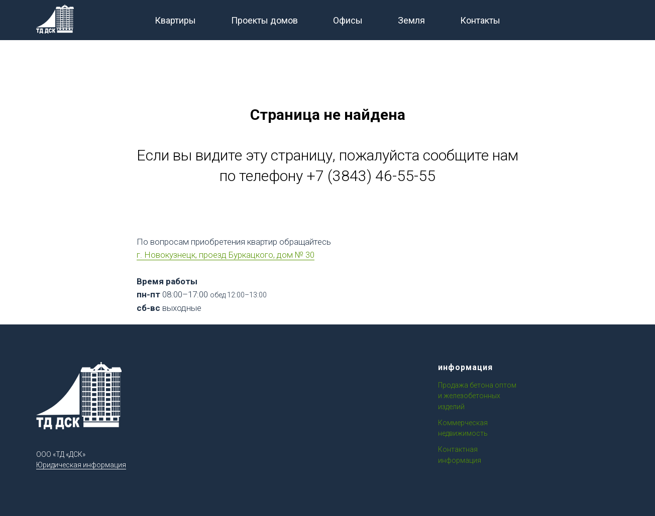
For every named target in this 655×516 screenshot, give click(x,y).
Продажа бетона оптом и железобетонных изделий (477, 396)
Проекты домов (264, 20)
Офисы (348, 20)
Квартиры (175, 20)
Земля (411, 20)
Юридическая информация (81, 465)
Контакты (480, 20)
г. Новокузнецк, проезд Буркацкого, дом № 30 (225, 255)
